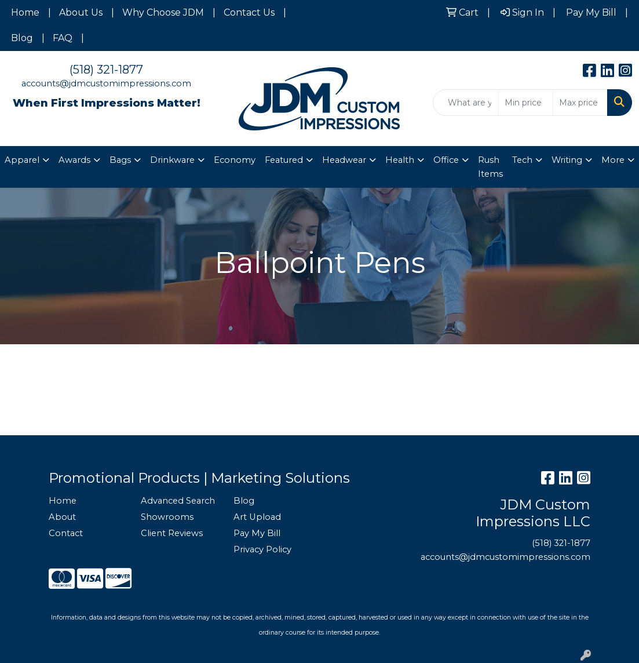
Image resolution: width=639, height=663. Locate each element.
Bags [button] (120, 160)
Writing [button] (567, 160)
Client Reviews (172, 533)
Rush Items (490, 167)
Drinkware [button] (172, 160)
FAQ (62, 37)
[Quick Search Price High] (580, 102)
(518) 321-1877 (106, 69)
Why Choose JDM (163, 12)
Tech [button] (522, 160)
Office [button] (446, 160)
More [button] (613, 160)
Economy (234, 160)
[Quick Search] (466, 102)
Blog (22, 37)
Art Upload (257, 517)
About (62, 517)
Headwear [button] (344, 160)
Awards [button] (74, 160)
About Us (81, 12)
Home (25, 12)
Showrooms (167, 517)
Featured (284, 160)
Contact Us (249, 12)
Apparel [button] (22, 160)
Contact (66, 533)
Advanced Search (178, 501)
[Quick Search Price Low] (525, 102)
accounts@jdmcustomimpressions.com (106, 83)
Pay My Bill (256, 533)
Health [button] (399, 160)
